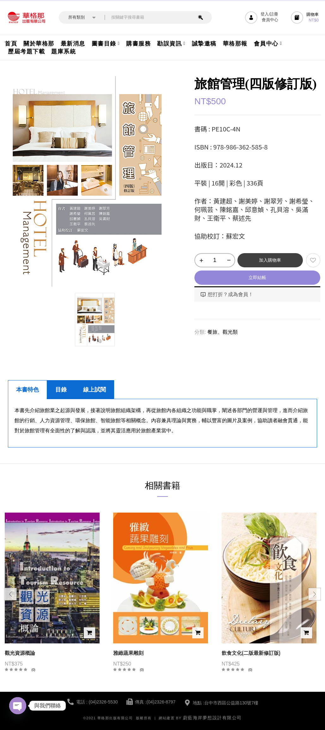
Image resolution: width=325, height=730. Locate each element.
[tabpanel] (162, 423)
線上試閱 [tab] (94, 389)
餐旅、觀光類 (222, 332)
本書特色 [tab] (27, 389)
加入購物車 (270, 260)
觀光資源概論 (20, 653)
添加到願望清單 (313, 260)
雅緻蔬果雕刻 (128, 653)
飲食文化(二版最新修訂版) (251, 653)
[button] (305, 17)
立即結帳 (257, 277)
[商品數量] (215, 260)
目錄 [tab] (61, 389)
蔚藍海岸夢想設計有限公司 (212, 717)
